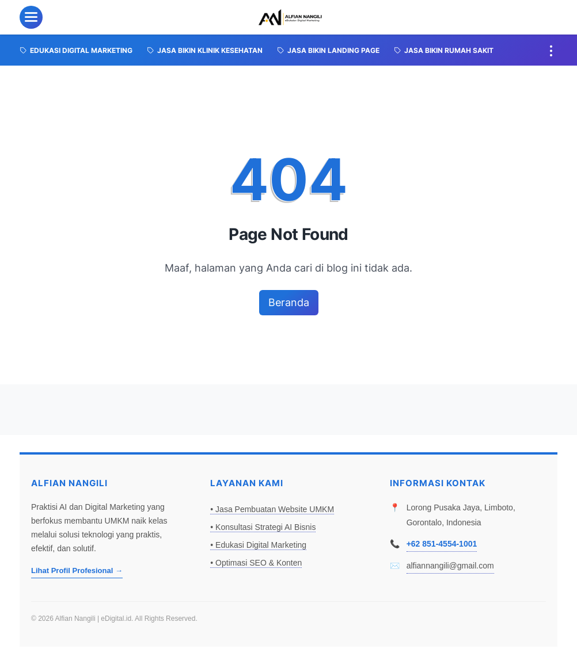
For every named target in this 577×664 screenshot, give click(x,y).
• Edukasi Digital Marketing (258, 544)
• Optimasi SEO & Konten (256, 562)
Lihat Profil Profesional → (77, 570)
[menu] (31, 17)
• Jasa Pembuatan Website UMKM (272, 509)
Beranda (288, 302)
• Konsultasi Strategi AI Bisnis (263, 527)
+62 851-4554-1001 (442, 543)
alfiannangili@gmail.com (450, 565)
